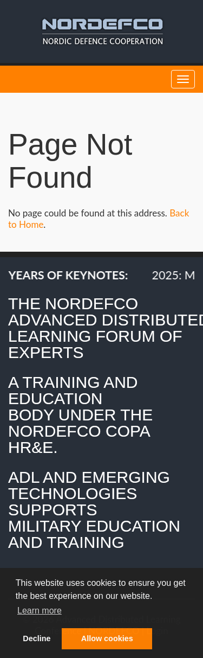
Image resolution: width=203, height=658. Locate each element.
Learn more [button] (39, 610)
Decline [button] (36, 638)
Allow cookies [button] (107, 638)
